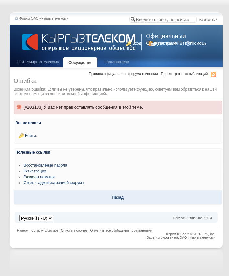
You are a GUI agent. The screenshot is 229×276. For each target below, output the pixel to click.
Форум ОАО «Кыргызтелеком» (44, 18)
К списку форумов (44, 230)
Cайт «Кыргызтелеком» (38, 62)
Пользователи (116, 62)
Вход (133, 43)
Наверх (22, 230)
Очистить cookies (74, 230)
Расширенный (208, 19)
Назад (118, 197)
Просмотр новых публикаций (184, 74)
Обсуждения (80, 63)
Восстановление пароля (45, 165)
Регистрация (163, 43)
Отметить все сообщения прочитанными (121, 230)
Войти (30, 135)
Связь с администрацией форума (54, 183)
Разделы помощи (39, 177)
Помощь (196, 43)
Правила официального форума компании (123, 74)
